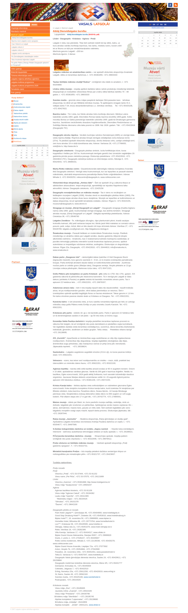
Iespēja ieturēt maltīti (21, 119)
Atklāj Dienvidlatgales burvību (22, 38)
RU (161, 24)
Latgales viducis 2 (17, 50)
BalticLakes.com (158, 28)
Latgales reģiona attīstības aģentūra (25, 79)
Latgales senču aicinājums (20, 53)
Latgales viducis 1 (17, 47)
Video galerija (16, 69)
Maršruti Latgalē (17, 35)
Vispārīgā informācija (19, 28)
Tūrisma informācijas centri (21, 76)
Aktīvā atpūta (18, 129)
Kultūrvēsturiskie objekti (22, 107)
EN (154, 24)
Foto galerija (16, 93)
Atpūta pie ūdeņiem (20, 123)
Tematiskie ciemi (17, 89)
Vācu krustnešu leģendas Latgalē (23, 59)
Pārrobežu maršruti (18, 32)
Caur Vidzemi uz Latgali (19, 44)
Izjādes (16, 126)
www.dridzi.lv (94, 605)
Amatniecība (18, 104)
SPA (15, 135)
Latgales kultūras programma (22, 82)
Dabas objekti (18, 110)
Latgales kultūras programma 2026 (24, 86)
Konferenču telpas (20, 138)
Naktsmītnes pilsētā (20, 113)
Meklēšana (17, 141)
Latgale (57, 28)
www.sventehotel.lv (92, 577)
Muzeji (16, 101)
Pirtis (15, 132)
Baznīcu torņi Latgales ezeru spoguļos (24, 41)
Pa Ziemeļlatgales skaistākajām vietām (24, 56)
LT (158, 24)
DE (165, 24)
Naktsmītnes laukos (20, 116)
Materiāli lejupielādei (19, 72)
